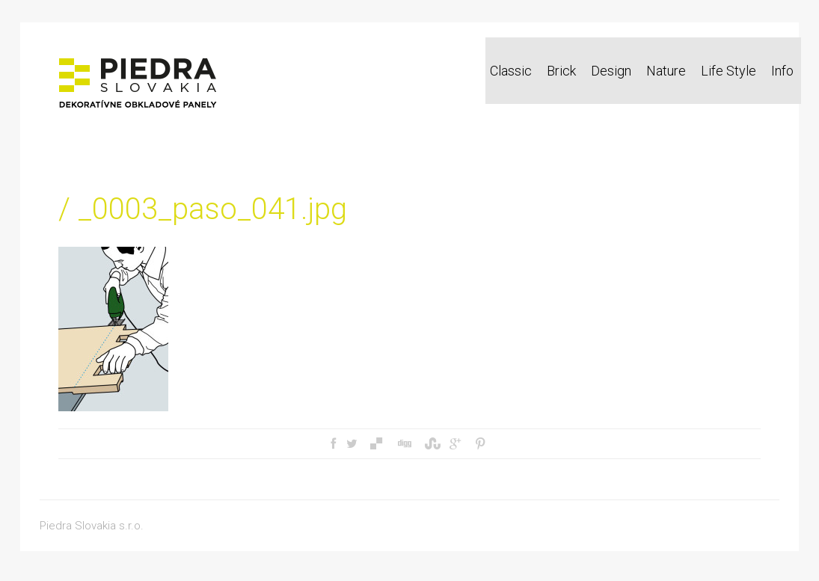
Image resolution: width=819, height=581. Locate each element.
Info (782, 71)
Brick (561, 71)
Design (611, 71)
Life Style (728, 71)
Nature (666, 71)
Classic (511, 71)
